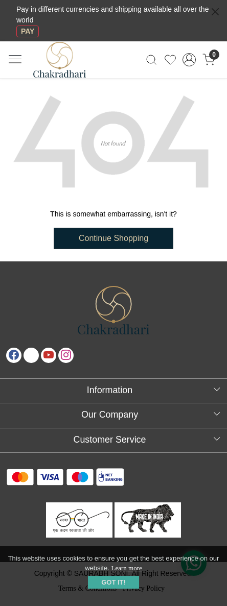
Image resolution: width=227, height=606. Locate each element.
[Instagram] (66, 355)
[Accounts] (189, 59)
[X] (31, 355)
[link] (151, 60)
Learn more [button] (126, 568)
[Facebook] (13, 355)
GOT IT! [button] (113, 582)
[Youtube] (48, 355)
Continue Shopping (113, 238)
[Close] (215, 11)
